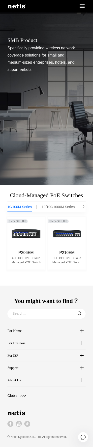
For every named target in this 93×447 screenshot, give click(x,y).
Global (12, 395)
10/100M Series (19, 207)
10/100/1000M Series (58, 207)
